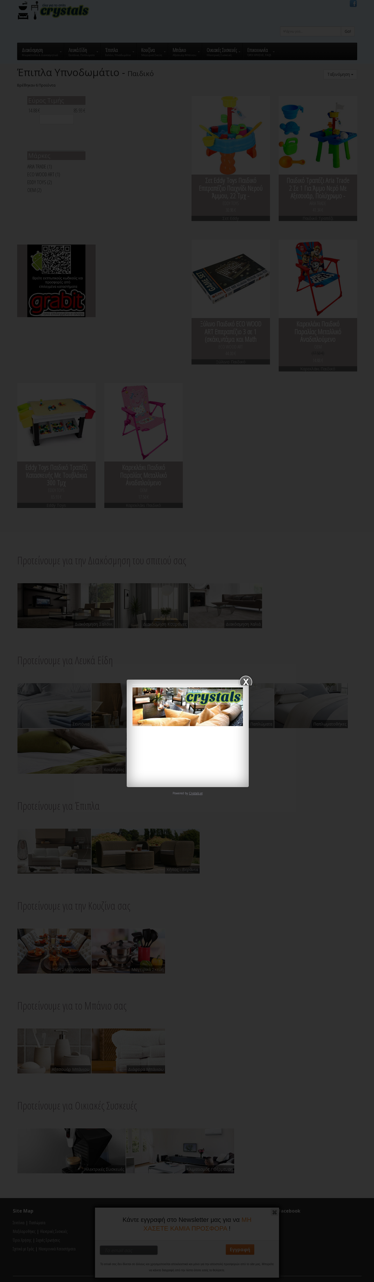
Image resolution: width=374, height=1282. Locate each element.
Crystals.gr (196, 793)
